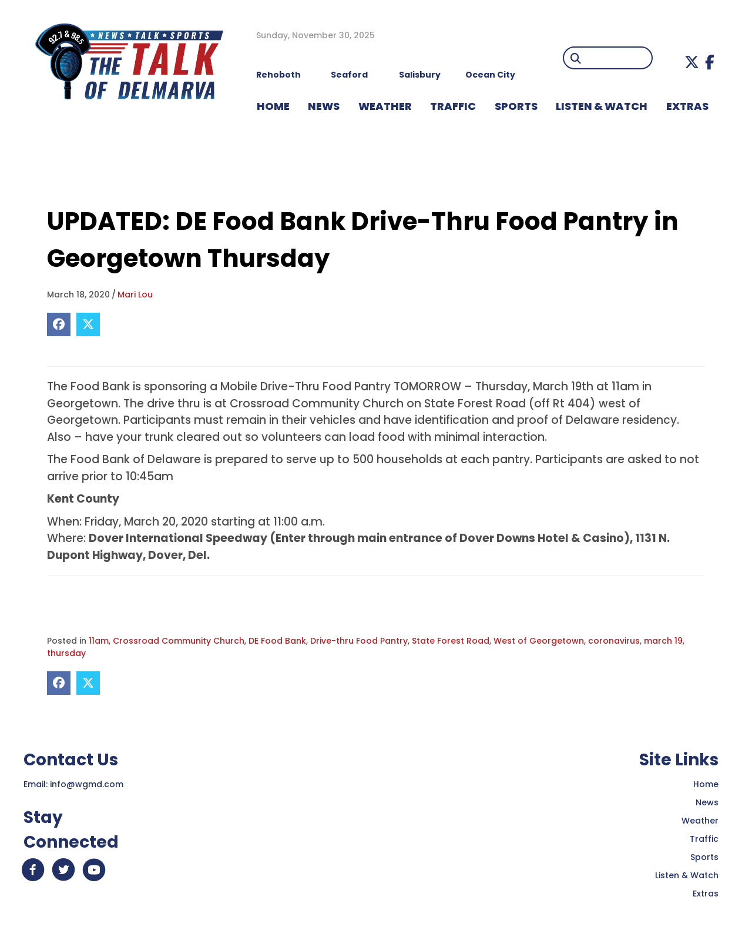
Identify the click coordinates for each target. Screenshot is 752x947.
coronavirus (614, 641)
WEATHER (385, 106)
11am (99, 641)
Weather (700, 820)
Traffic (704, 839)
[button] (691, 62)
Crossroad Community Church (178, 641)
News (707, 802)
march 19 (663, 641)
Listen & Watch (687, 875)
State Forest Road (450, 641)
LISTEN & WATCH (601, 106)
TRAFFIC (453, 106)
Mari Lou (135, 294)
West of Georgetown (539, 641)
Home (706, 784)
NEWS (324, 106)
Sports (516, 106)
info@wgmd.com (86, 784)
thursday (66, 653)
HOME (273, 106)
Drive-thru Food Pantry (359, 641)
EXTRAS (687, 106)
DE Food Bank (277, 641)
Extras (706, 893)
